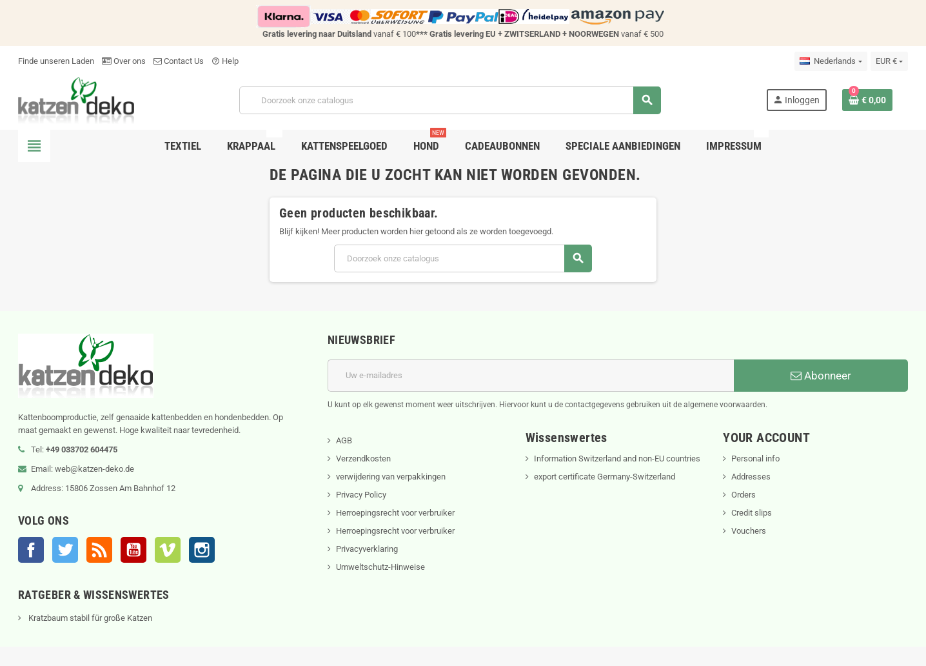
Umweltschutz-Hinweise (380, 567)
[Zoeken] (449, 100)
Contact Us (178, 61)
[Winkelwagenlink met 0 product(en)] (867, 100)
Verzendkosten (363, 458)
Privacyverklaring (367, 549)
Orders (743, 495)
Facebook (31, 550)
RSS (99, 550)
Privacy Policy (361, 495)
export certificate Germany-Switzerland (604, 476)
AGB (344, 440)
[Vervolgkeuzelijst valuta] (889, 61)
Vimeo (168, 550)
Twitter (65, 550)
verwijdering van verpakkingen (391, 476)
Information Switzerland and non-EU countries (617, 458)
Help (225, 61)
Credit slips (751, 513)
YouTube (133, 550)
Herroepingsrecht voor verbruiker (395, 513)
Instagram (202, 550)
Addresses (751, 476)
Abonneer (821, 375)
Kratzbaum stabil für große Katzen (89, 618)
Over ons (124, 61)
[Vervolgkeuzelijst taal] (830, 61)
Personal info (755, 458)
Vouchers (748, 531)
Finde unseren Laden (56, 61)
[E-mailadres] (531, 375)
